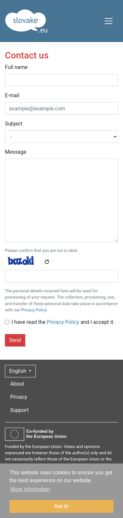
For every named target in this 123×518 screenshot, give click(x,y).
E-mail (12, 95)
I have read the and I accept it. (63, 322)
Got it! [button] (61, 506)
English (18, 371)
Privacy (18, 397)
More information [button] (30, 489)
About (17, 384)
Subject (13, 124)
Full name (16, 67)
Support (19, 410)
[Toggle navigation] (108, 21)
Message (15, 152)
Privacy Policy (34, 309)
